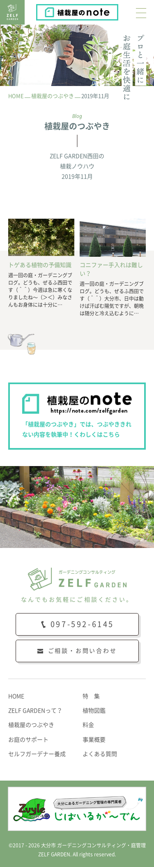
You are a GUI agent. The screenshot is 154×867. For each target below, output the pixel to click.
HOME (16, 696)
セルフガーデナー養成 (37, 754)
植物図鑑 (94, 710)
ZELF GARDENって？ (35, 710)
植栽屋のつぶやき (31, 725)
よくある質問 (100, 754)
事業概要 (94, 739)
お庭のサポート (28, 739)
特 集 (91, 696)
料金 (88, 725)
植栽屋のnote (117, 10)
